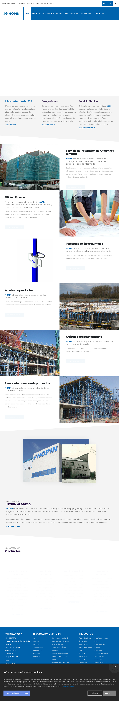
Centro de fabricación (41, 646)
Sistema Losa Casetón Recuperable (84, 657)
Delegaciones (48, 13)
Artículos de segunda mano (84, 337)
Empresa (36, 13)
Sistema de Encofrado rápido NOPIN (85, 615)
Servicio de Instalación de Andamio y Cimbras (90, 152)
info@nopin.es (8, 3)
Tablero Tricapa (100, 657)
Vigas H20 (98, 654)
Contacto (99, 13)
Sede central (37, 643)
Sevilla (35, 649)
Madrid (35, 655)
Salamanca (37, 652)
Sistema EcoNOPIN (86, 663)
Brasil (54, 649)
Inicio (27, 13)
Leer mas (108, 693)
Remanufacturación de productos (27, 383)
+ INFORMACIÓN (13, 526)
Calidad (36, 612)
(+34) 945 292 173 (11, 625)
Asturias (35, 658)
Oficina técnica (15, 197)
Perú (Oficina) (57, 646)
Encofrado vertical (101, 606)
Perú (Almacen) (58, 643)
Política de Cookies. (68, 686)
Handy (96, 609)
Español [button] (107, 3)
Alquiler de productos (19, 290)
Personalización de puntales (84, 244)
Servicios (74, 13)
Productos (86, 13)
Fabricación (62, 13)
